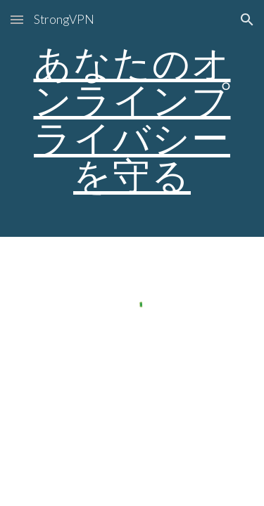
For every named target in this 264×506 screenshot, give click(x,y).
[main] (132, 118)
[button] (17, 19)
